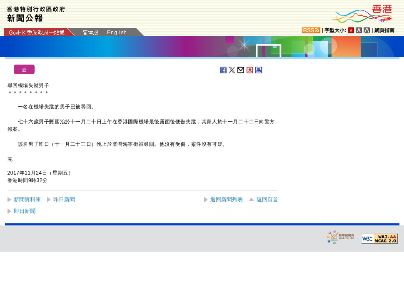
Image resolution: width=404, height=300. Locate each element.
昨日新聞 (64, 199)
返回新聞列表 (226, 199)
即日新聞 (24, 211)
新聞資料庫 (27, 199)
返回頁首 (267, 199)
